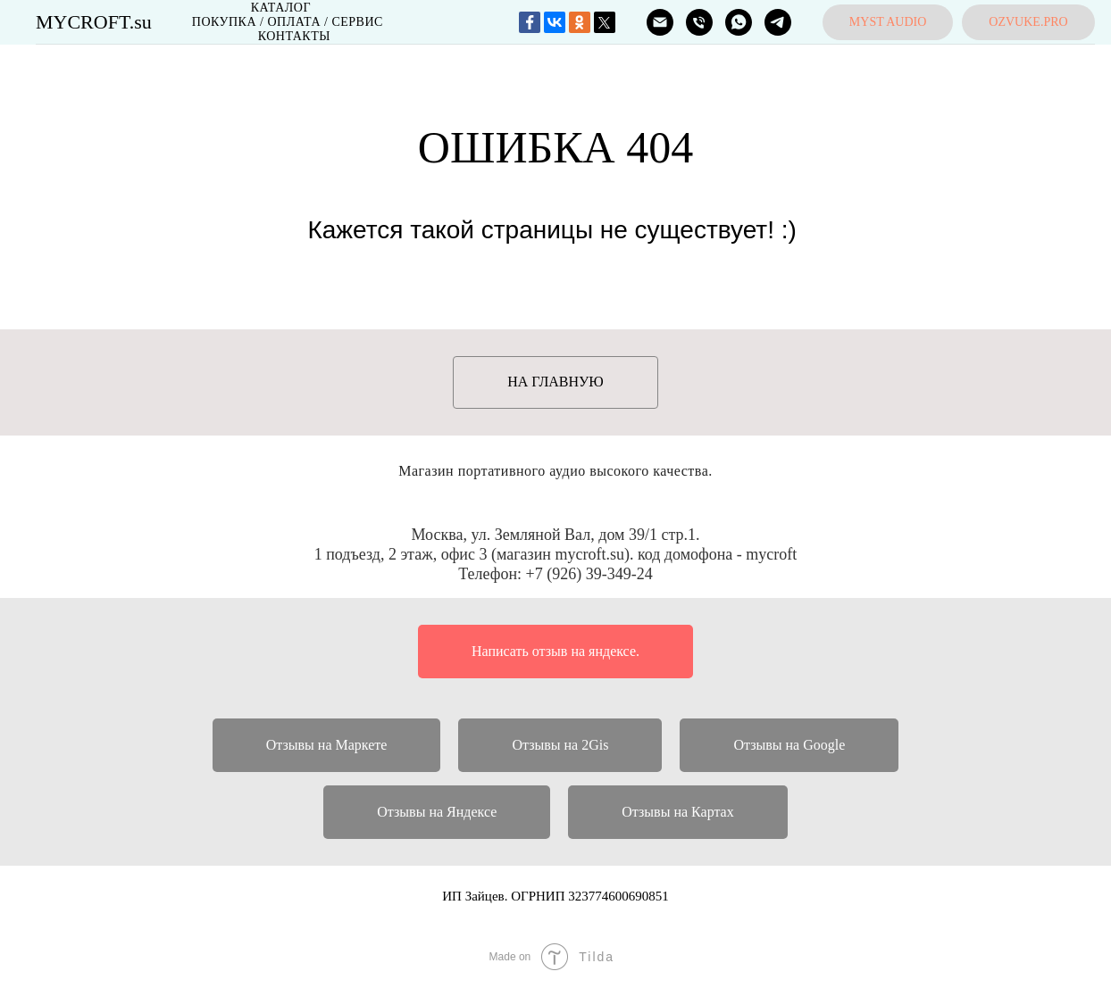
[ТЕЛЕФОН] (699, 22)
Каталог (281, 7)
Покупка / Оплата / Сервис (287, 22)
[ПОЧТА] (660, 22)
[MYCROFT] (738, 22)
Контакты (294, 36)
